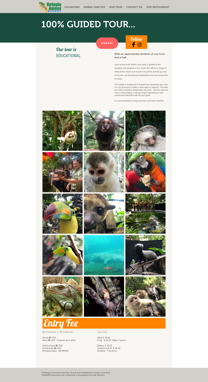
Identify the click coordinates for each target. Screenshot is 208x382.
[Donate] (107, 43)
